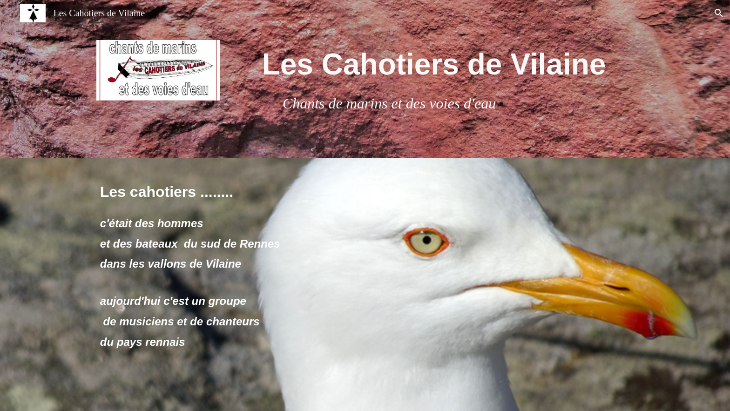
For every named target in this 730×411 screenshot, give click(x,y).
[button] (719, 13)
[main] (434, 79)
